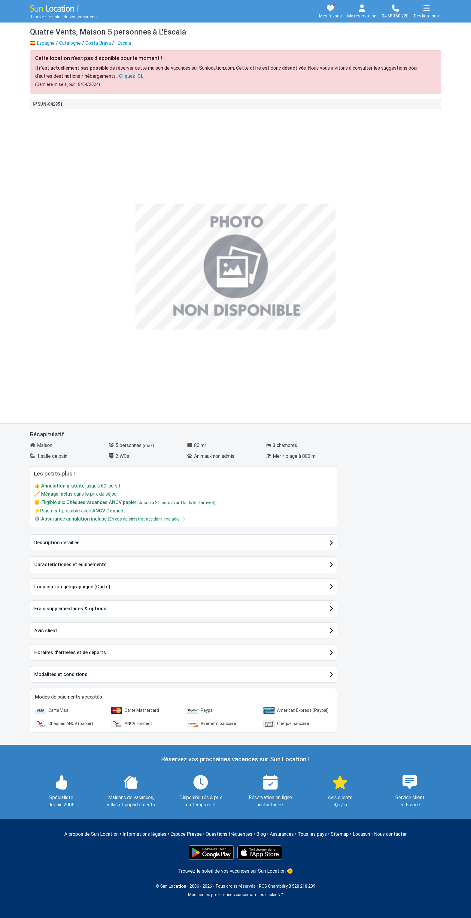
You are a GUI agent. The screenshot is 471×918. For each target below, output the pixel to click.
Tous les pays (312, 834)
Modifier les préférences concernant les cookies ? (235, 894)
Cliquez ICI (130, 76)
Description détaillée (56, 542)
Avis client (45, 630)
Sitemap (340, 834)
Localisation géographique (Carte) (72, 587)
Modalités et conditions (60, 674)
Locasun (361, 834)
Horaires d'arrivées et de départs (70, 652)
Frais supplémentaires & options (70, 608)
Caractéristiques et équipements (70, 564)
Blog (261, 834)
